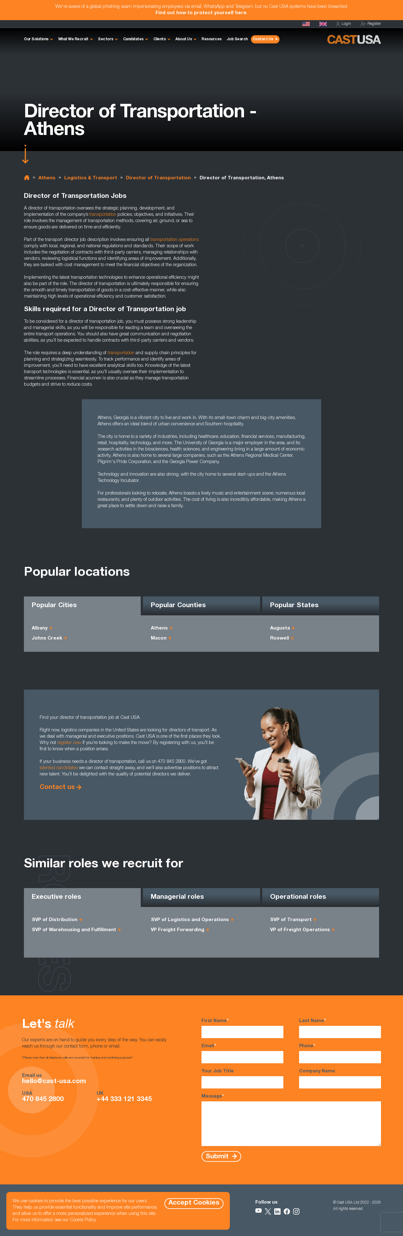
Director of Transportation (158, 178)
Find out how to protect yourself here (201, 13)
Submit (218, 1156)
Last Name (340, 1028)
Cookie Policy (83, 1220)
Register (370, 24)
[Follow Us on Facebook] (287, 1211)
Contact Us (263, 39)
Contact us (57, 787)
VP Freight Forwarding (177, 930)
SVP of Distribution (54, 920)
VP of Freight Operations (300, 930)
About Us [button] (183, 39)
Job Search (237, 39)
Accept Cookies (193, 1203)
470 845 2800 (43, 1100)
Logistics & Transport (90, 178)
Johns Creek (47, 638)
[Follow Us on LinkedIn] (277, 1211)
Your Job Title (242, 1078)
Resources (212, 39)
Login (343, 24)
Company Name (340, 1078)
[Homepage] (306, 24)
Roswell (279, 638)
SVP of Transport (291, 920)
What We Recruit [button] (73, 39)
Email (242, 1053)
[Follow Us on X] (268, 1211)
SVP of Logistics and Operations (190, 920)
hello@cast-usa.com (54, 1082)
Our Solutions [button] (36, 39)
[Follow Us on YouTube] (258, 1211)
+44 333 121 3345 (124, 1100)
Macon (159, 638)
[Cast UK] (323, 24)
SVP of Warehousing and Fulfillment (74, 930)
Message (291, 1119)
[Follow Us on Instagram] (296, 1211)
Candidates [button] (133, 39)
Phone (340, 1053)
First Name (242, 1028)
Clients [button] (159, 39)
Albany (40, 628)
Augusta (280, 628)
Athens (46, 178)
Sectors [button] (105, 39)
